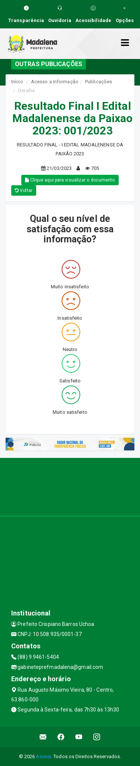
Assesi (43, 756)
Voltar (23, 190)
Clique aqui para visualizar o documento (70, 180)
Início (17, 81)
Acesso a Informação (54, 81)
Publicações (98, 81)
